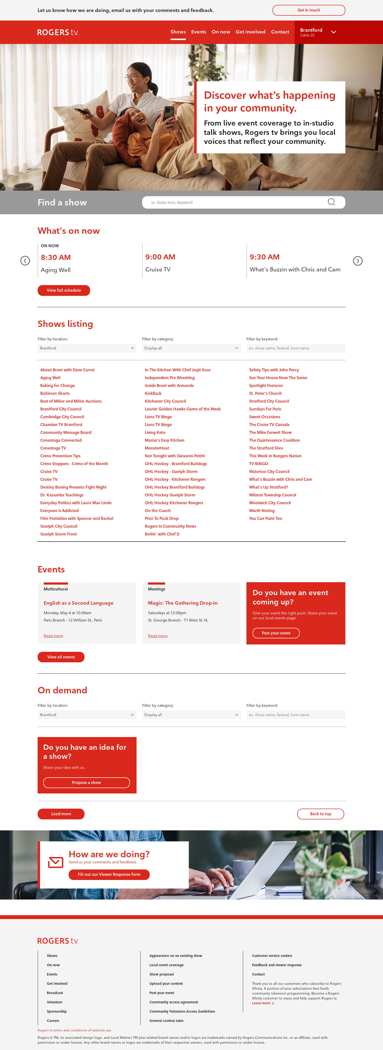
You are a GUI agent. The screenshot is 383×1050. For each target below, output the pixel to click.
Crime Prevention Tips (60, 456)
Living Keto (155, 432)
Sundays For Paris (265, 409)
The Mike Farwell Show (270, 432)
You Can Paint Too (265, 518)
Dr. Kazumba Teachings (61, 495)
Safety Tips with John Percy (274, 370)
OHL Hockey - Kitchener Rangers (175, 479)
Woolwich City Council (270, 503)
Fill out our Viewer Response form (109, 874)
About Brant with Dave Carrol (67, 370)
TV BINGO (258, 463)
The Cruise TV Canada (269, 424)
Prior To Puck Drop (162, 518)
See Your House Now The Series (278, 377)
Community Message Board (65, 432)
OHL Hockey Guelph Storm (170, 495)
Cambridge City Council (62, 417)
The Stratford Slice (266, 448)
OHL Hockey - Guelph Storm (171, 471)
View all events (61, 657)
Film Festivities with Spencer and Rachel (76, 518)
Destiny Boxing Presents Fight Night (73, 487)
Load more (61, 814)
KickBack (153, 393)
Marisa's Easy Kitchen (164, 440)
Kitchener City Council (165, 401)
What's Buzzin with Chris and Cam (295, 269)
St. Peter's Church (265, 393)
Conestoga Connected (61, 440)
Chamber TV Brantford (61, 424)
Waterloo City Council (269, 471)
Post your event (276, 633)
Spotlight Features (266, 385)
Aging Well (56, 269)
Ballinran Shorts (55, 393)
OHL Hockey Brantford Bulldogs (175, 487)
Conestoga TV (53, 448)
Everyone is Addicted (59, 510)
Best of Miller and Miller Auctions (71, 401)
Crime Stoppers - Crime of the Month (74, 463)
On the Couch (158, 510)
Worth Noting (262, 510)
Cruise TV (157, 269)
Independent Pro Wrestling (170, 377)
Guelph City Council (58, 526)
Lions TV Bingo (158, 417)
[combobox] (239, 202)
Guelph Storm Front (58, 534)
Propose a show (86, 782)
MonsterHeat (157, 448)
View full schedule (64, 290)
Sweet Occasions (264, 417)
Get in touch (309, 10)
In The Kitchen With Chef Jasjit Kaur (178, 370)
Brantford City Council (61, 409)
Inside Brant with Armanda (169, 385)
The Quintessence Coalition (274, 440)
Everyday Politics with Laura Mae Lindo (76, 503)
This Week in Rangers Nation (275, 456)
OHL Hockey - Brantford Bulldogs (176, 463)
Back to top (320, 814)
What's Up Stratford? (268, 487)
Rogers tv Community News (170, 526)
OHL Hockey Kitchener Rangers (174, 503)
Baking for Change (57, 385)
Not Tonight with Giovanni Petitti (175, 456)
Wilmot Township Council (272, 495)
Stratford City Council (269, 401)
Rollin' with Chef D (162, 534)
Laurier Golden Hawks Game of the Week (183, 409)
